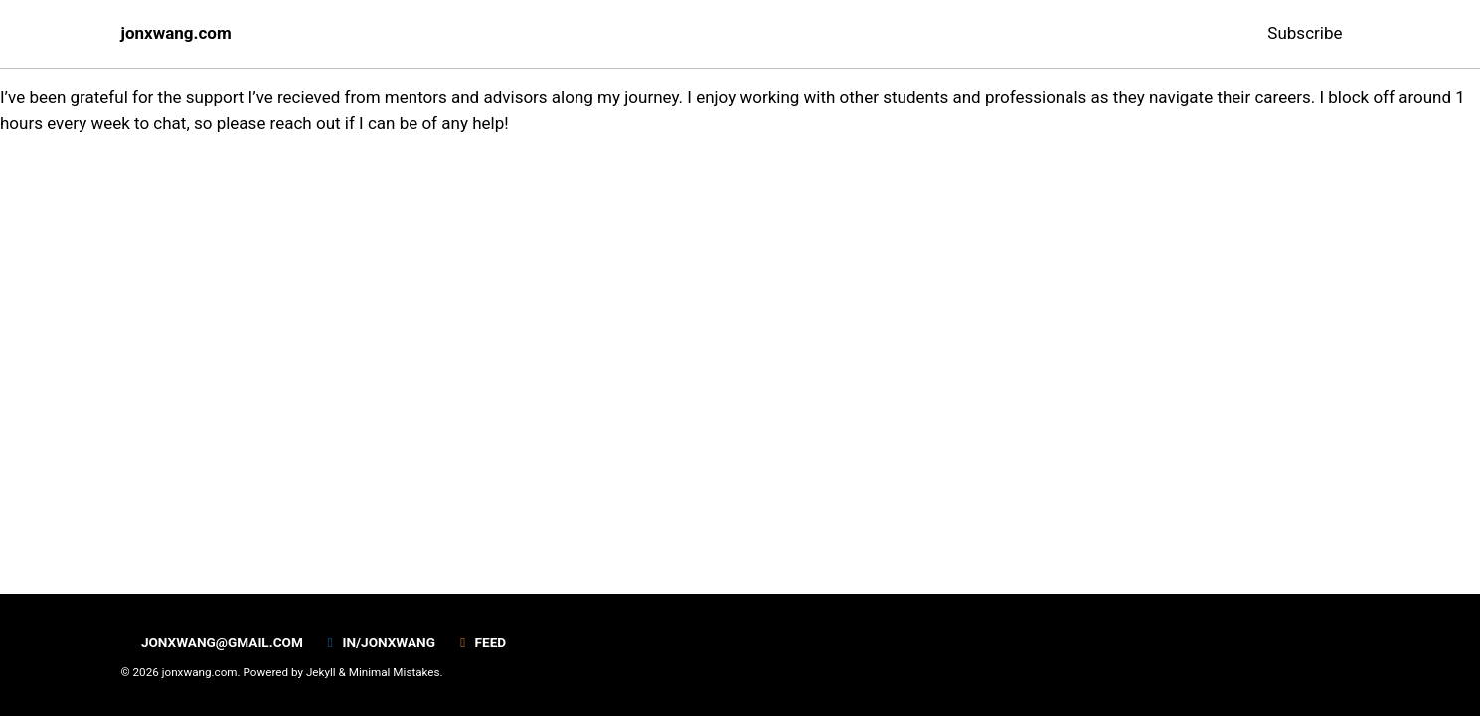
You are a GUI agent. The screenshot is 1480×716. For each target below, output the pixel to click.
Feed (480, 642)
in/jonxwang (378, 642)
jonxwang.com (176, 33)
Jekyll (321, 672)
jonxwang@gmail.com (212, 642)
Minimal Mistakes (394, 672)
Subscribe (1304, 33)
